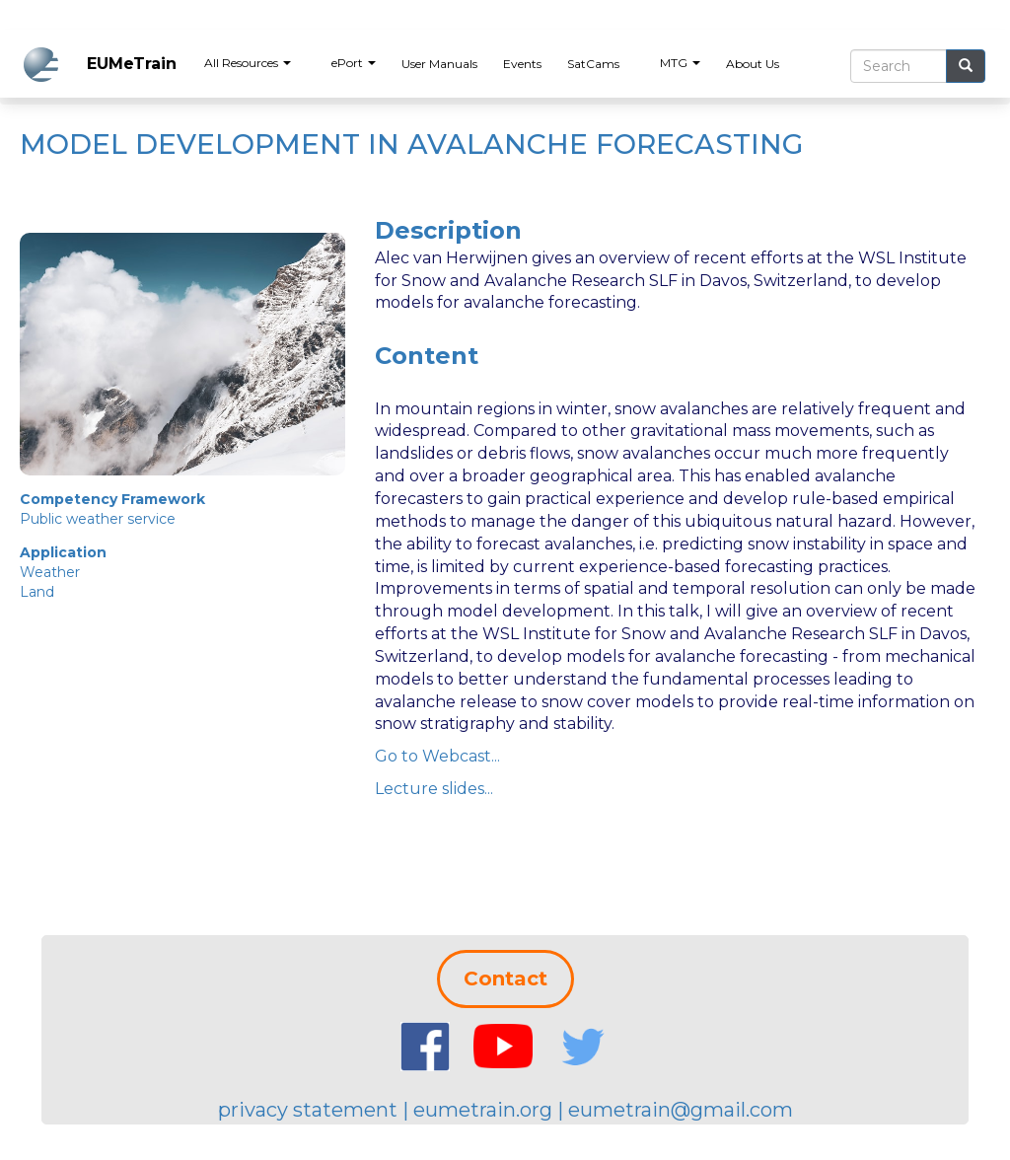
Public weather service (98, 519)
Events (522, 63)
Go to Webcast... (437, 756)
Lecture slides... (434, 788)
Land (37, 592)
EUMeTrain (132, 63)
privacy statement (307, 1110)
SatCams (593, 63)
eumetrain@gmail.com (680, 1110)
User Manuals (439, 63)
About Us (752, 63)
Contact (505, 978)
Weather (50, 572)
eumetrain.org (482, 1110)
